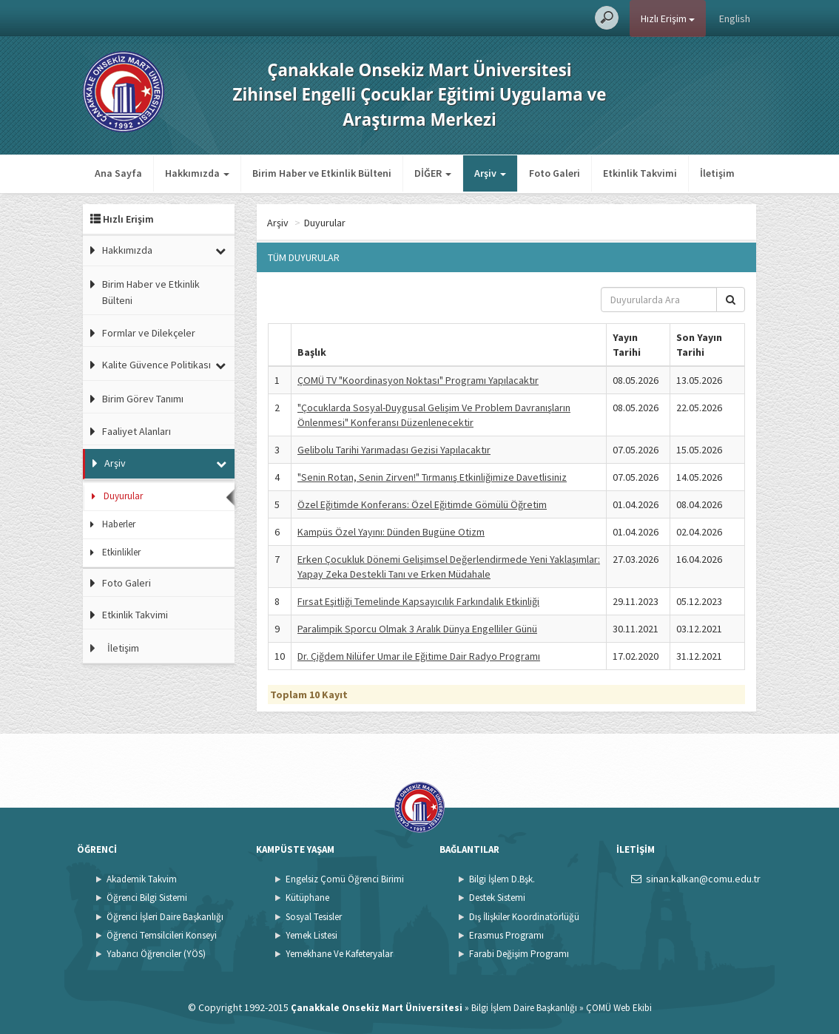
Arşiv (115, 463)
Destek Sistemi (497, 897)
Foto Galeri (554, 173)
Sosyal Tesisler (314, 916)
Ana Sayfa (118, 173)
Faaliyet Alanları (136, 431)
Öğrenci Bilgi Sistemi (147, 897)
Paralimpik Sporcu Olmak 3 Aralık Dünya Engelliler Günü (417, 628)
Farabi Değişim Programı (519, 953)
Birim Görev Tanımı (142, 398)
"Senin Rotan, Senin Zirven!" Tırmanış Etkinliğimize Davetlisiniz (432, 477)
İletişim (717, 173)
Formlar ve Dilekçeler (148, 332)
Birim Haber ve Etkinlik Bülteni (321, 173)
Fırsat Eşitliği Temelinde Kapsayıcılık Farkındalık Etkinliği (418, 601)
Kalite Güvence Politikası (156, 364)
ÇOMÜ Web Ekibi (619, 1007)
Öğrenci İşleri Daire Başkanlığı (165, 916)
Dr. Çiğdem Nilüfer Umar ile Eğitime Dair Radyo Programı (418, 656)
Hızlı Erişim (668, 18)
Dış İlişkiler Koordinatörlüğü (524, 916)
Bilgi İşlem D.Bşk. (502, 879)
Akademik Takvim (142, 879)
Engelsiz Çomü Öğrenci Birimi (345, 879)
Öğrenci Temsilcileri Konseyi (162, 935)
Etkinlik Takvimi (640, 173)
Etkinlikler (121, 552)
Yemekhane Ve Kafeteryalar (339, 953)
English (734, 18)
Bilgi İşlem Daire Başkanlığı (524, 1007)
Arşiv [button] (490, 173)
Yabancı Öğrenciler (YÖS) (156, 953)
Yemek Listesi (311, 935)
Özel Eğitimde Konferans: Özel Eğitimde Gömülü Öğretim (422, 504)
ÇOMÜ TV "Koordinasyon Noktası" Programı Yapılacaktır (418, 380)
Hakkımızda (127, 250)
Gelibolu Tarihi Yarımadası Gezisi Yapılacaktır (394, 449)
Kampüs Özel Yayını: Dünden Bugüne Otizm (391, 531)
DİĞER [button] (432, 173)
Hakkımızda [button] (197, 173)
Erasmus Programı (506, 935)
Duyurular (123, 496)
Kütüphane (307, 897)
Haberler (118, 524)
